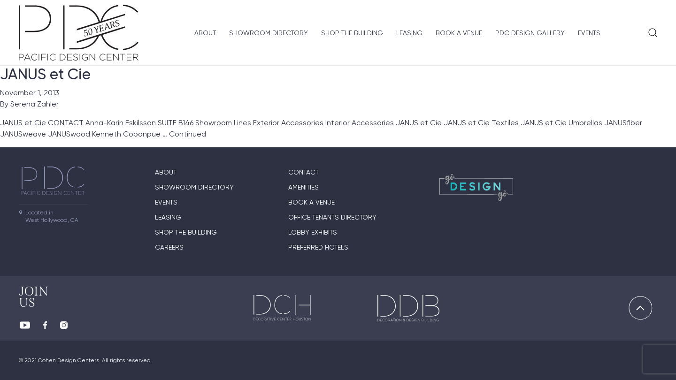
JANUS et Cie (45, 74)
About (205, 33)
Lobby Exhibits (312, 232)
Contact (303, 172)
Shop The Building (352, 33)
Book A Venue (459, 33)
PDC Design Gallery (530, 33)
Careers (169, 247)
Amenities (303, 187)
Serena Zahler (34, 103)
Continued (187, 133)
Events (589, 33)
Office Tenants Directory (332, 217)
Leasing (409, 33)
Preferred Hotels (318, 247)
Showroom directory (268, 33)
